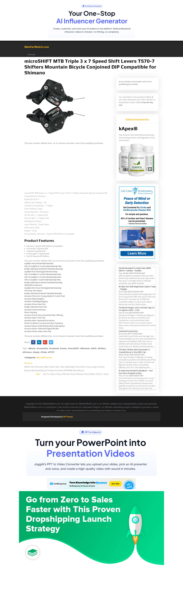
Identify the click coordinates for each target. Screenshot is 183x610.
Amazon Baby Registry (34, 299)
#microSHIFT (73, 348)
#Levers (63, 348)
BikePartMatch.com (36, 46)
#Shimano (27, 352)
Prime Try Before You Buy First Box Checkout (43, 323)
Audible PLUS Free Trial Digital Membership (42, 288)
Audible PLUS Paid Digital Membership (40, 271)
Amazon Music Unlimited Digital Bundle (41, 328)
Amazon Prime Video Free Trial (37, 331)
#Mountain (85, 348)
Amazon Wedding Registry (36, 301)
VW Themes (67, 417)
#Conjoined (54, 348)
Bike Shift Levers (44, 357)
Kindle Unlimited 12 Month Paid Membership (43, 282)
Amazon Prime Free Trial (34, 304)
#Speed (36, 352)
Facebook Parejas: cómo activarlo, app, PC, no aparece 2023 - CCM (137, 308)
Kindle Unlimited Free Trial (35, 307)
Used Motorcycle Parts (128, 331)
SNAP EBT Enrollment (33, 285)
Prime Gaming (30, 312)
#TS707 (51, 352)
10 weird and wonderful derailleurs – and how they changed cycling (136, 371)
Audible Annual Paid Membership (38, 263)
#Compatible (42, 348)
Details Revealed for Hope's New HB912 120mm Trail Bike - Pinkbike (135, 269)
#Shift (93, 348)
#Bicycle (31, 348)
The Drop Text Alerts (33, 290)
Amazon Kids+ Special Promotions (39, 320)
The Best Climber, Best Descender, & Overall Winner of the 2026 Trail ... (134, 350)
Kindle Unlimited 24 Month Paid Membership (43, 269)
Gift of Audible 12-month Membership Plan (43, 266)
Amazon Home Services (35, 309)
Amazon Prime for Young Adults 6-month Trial (44, 296)
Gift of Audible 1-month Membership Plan (42, 279)
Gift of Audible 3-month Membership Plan (42, 274)
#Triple (43, 352)
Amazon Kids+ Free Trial (34, 317)
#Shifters (102, 348)
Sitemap (31, 54)
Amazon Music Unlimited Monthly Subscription (44, 326)
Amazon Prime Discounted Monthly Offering (43, 315)
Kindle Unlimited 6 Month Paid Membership (43, 293)
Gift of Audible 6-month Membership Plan (42, 277)
